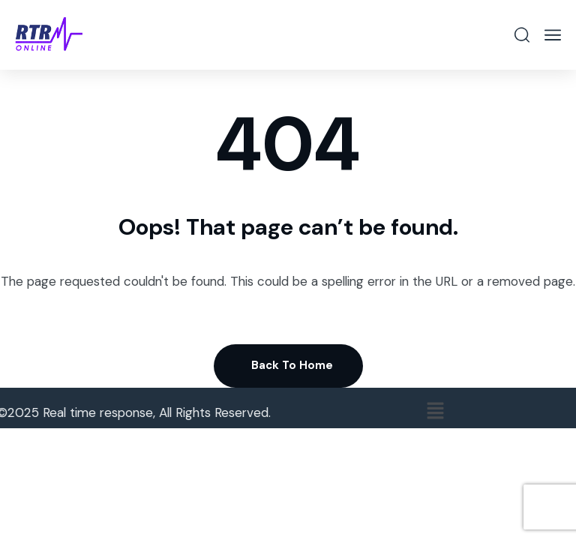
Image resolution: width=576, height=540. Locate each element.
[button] (440, 411)
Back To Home (292, 365)
